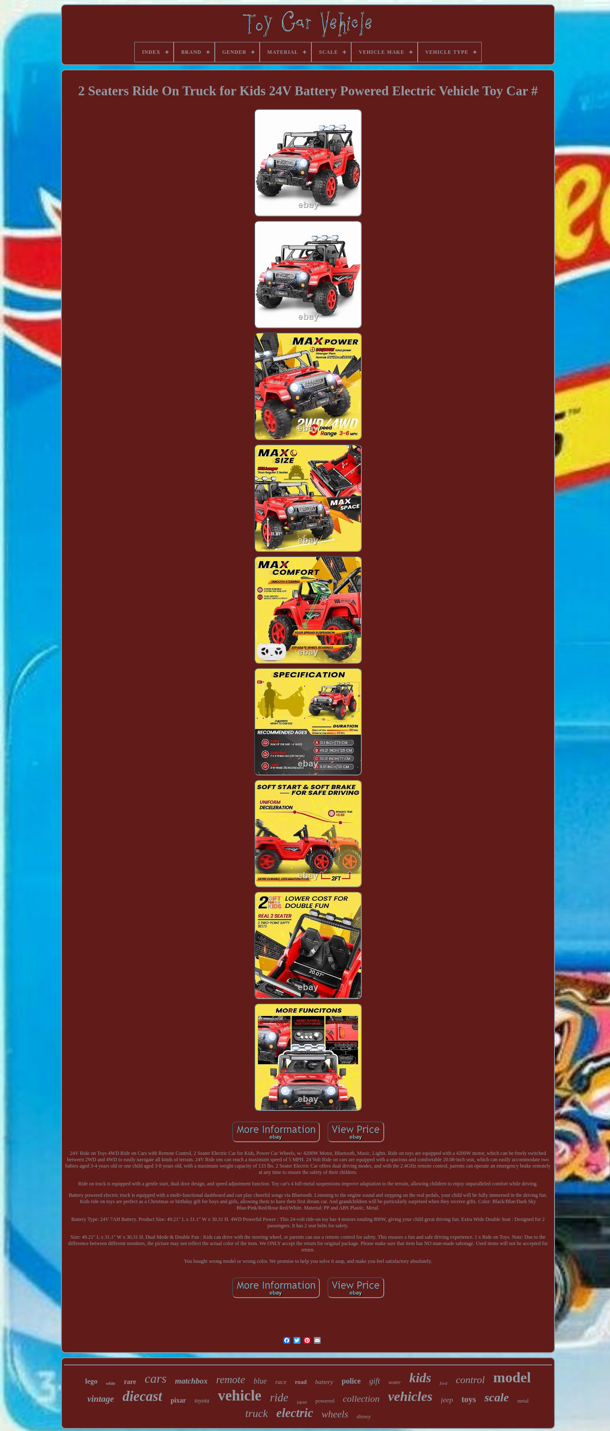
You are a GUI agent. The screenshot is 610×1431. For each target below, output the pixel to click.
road (301, 1382)
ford (443, 1383)
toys (468, 1399)
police (351, 1381)
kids (420, 1377)
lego (91, 1381)
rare (130, 1381)
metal (523, 1401)
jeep (447, 1400)
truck (256, 1413)
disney (364, 1416)
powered (324, 1401)
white (110, 1383)
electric (294, 1413)
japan (302, 1401)
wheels (335, 1414)
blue (260, 1381)
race (281, 1381)
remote (230, 1379)
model (512, 1377)
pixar (178, 1400)
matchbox (191, 1380)
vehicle (239, 1395)
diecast (142, 1396)
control (470, 1379)
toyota (201, 1401)
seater (394, 1382)
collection (361, 1398)
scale (497, 1397)
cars (155, 1378)
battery (324, 1381)
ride (279, 1397)
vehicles (410, 1396)
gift (374, 1380)
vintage (100, 1399)
